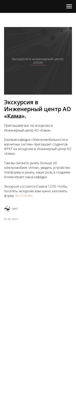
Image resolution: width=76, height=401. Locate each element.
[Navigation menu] (69, 6)
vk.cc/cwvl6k (23, 195)
